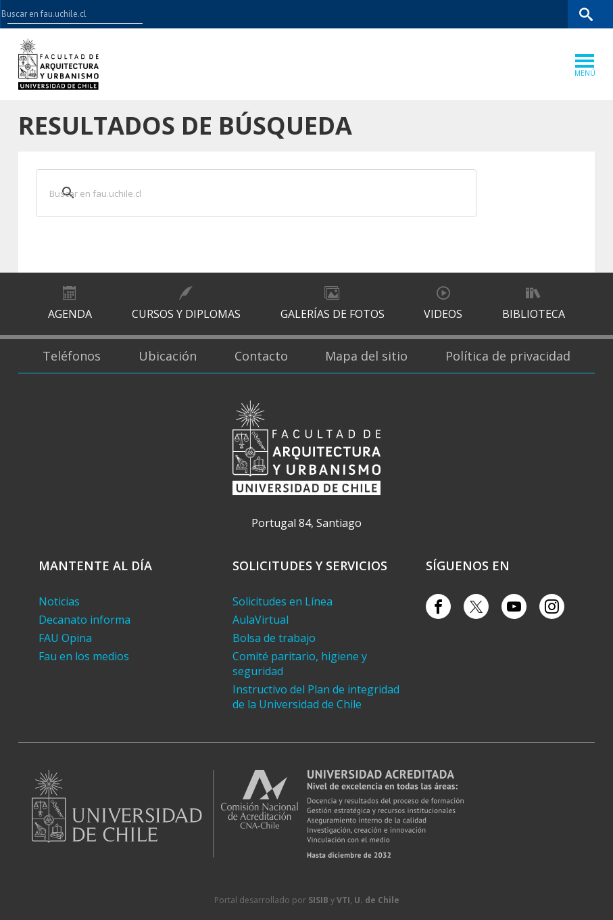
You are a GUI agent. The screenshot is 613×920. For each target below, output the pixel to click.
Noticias (59, 601)
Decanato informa (84, 619)
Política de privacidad (507, 356)
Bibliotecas (544, 14)
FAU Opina (65, 637)
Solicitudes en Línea (282, 601)
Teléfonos (72, 356)
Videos (443, 313)
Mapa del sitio (366, 356)
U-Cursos (444, 14)
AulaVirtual (260, 619)
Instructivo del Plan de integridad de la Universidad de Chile (315, 697)
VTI (343, 900)
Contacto (261, 356)
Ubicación (168, 356)
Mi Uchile (492, 14)
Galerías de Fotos (332, 313)
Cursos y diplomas (186, 313)
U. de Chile (376, 900)
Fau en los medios (84, 656)
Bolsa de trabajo (274, 637)
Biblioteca (533, 313)
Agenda (70, 313)
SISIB (318, 900)
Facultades (374, 14)
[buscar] (239, 192)
